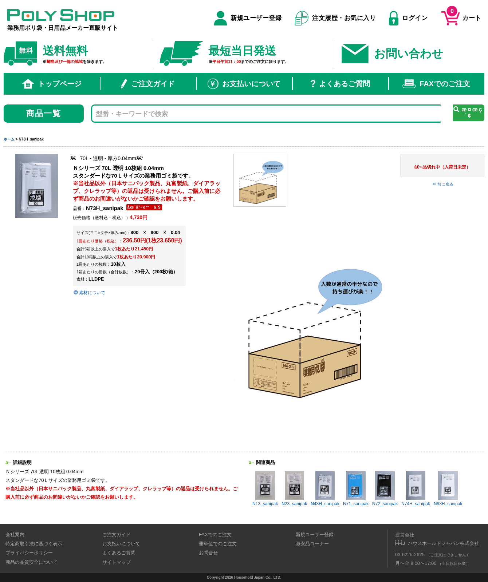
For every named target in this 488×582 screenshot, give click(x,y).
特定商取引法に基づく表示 (33, 543)
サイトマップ (116, 562)
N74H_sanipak (415, 488)
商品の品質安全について (31, 562)
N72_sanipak (385, 488)
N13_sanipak (265, 488)
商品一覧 (44, 113)
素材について (89, 292)
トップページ (52, 83)
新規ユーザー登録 (248, 18)
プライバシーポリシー (29, 552)
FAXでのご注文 (436, 83)
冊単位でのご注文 (218, 543)
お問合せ (208, 552)
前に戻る (442, 184)
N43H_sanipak (325, 488)
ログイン (408, 18)
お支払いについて (244, 83)
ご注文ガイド (148, 83)
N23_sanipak (294, 488)
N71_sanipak (356, 488)
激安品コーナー (312, 543)
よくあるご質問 (340, 83)
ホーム (9, 139)
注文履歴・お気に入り (335, 18)
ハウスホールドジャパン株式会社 (443, 543)
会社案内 (14, 534)
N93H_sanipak (448, 488)
